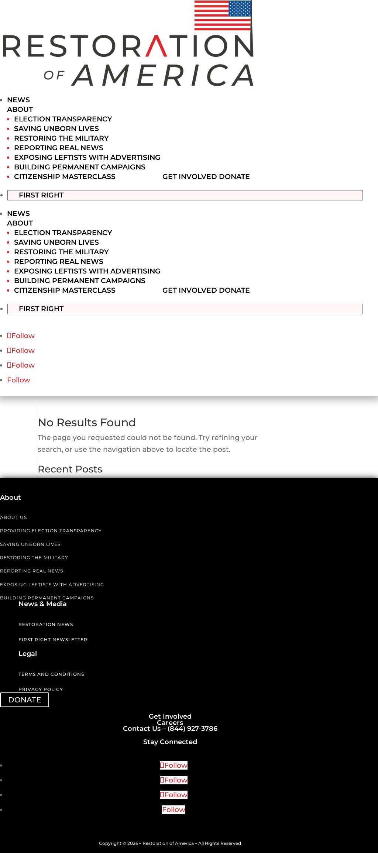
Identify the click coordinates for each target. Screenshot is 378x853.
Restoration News (45, 623)
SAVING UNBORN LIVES (30, 543)
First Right (48, 194)
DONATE (24, 699)
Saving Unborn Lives (56, 128)
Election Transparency (63, 119)
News (18, 100)
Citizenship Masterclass (65, 176)
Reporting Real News (58, 148)
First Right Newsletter (52, 639)
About (20, 109)
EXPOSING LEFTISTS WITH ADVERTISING (52, 584)
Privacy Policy (40, 689)
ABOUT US (13, 516)
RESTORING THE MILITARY (34, 557)
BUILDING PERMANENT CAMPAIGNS (47, 597)
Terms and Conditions (51, 674)
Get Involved (189, 176)
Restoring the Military (61, 138)
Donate (234, 176)
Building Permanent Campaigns (79, 167)
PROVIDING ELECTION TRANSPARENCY (51, 530)
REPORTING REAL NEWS (31, 570)
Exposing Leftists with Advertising (87, 157)
